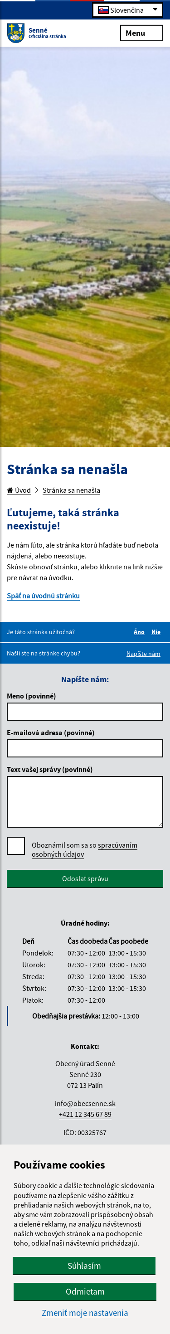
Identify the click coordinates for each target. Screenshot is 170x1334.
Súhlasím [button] (84, 1265)
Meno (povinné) (31, 695)
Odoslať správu (85, 878)
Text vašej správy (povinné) (50, 769)
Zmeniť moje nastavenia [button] (85, 1313)
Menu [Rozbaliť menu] (142, 32)
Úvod (19, 490)
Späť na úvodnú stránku (43, 595)
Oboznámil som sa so (84, 849)
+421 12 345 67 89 (85, 1114)
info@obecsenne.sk (85, 1103)
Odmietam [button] (85, 1291)
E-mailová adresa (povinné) (51, 732)
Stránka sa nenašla (71, 490)
